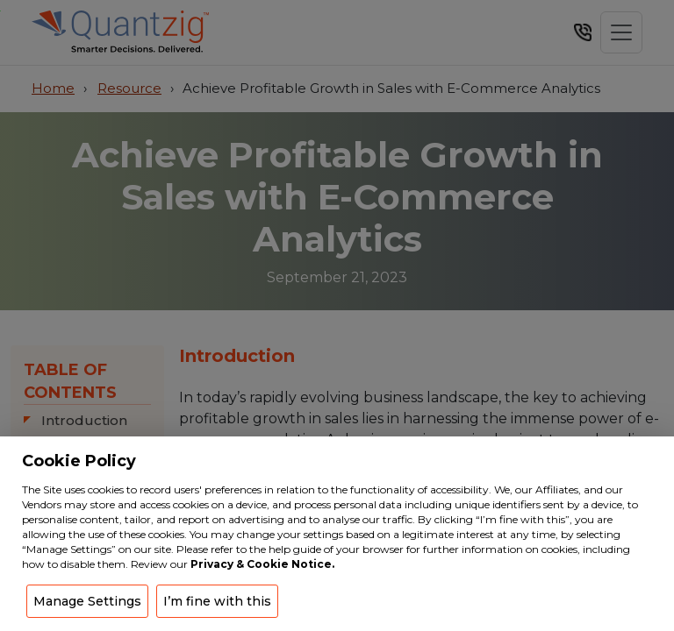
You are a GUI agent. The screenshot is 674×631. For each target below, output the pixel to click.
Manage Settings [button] (87, 601)
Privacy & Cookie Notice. (262, 564)
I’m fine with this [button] (217, 601)
